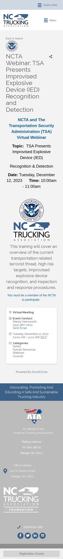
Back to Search (14, 38)
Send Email (20, 328)
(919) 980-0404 (23, 324)
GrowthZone (39, 372)
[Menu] (47, 5)
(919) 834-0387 (33, 527)
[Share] (50, 57)
